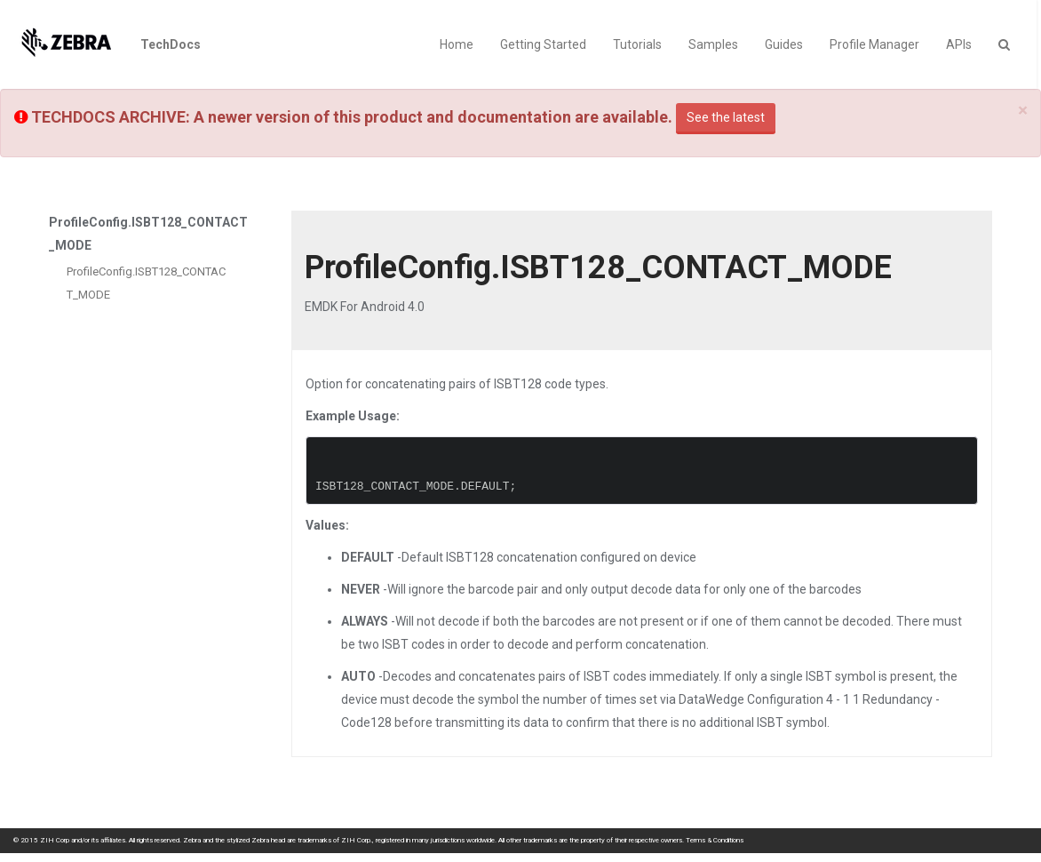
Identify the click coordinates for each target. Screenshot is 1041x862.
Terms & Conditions (714, 840)
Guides (784, 44)
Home (456, 44)
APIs (959, 44)
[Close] (1023, 110)
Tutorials (637, 44)
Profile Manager (874, 44)
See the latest (726, 117)
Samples (713, 44)
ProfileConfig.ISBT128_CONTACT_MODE (146, 283)
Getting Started (543, 44)
